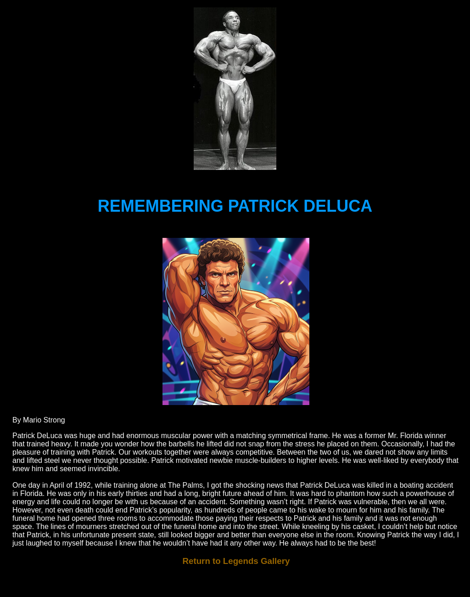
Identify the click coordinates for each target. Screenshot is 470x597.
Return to (236, 561)
